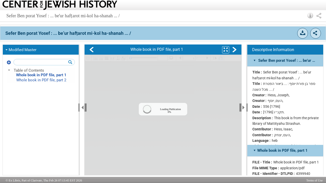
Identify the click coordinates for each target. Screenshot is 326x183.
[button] (310, 15)
